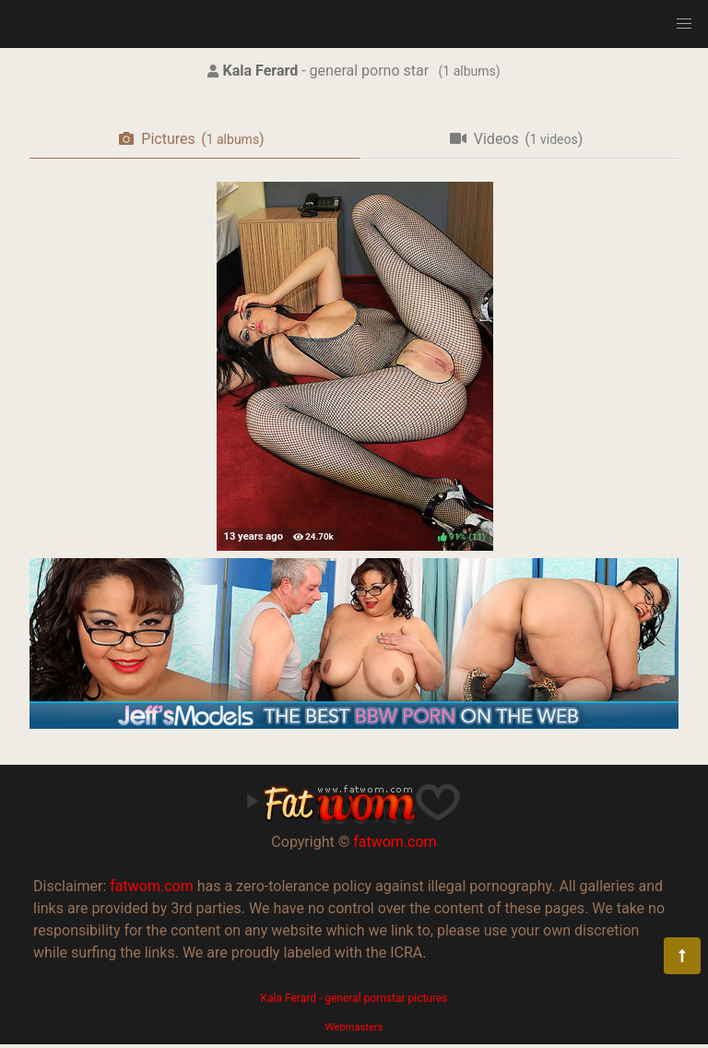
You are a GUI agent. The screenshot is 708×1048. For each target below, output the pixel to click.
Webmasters (354, 1027)
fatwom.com (394, 842)
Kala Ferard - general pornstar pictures (353, 998)
